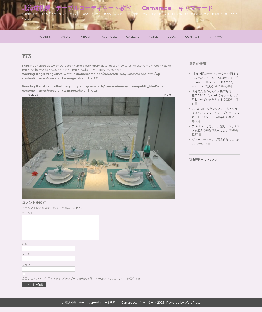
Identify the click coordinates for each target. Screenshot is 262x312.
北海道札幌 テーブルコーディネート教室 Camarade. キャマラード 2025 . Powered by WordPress (131, 307)
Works (45, 36)
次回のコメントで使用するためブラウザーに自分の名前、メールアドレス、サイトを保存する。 (82, 283)
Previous (30, 94)
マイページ (216, 36)
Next (169, 94)
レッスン (65, 36)
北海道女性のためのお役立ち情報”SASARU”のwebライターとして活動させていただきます (215, 95)
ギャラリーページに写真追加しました (216, 139)
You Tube (109, 36)
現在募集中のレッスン (203, 159)
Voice (153, 36)
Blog (171, 36)
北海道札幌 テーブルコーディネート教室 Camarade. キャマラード (117, 8)
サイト (26, 269)
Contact (192, 36)
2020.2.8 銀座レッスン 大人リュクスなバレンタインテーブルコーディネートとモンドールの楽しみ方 (216, 113)
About (86, 36)
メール (26, 258)
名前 (25, 248)
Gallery (132, 36)
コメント (27, 213)
